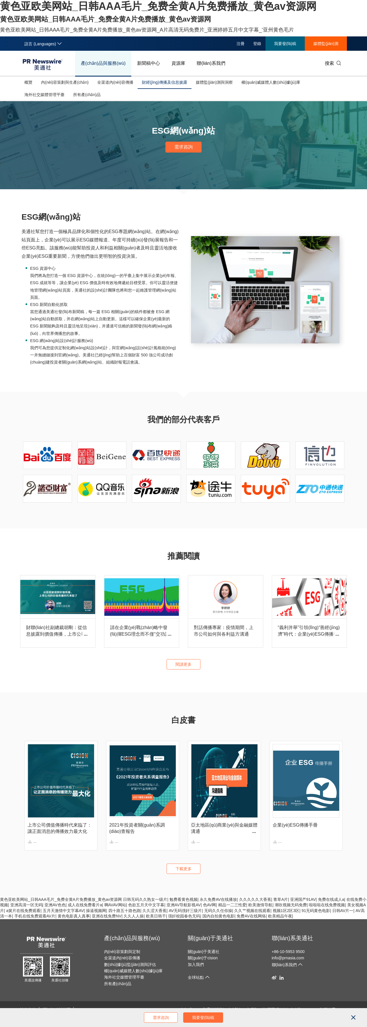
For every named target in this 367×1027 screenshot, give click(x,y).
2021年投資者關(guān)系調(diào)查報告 (137, 828)
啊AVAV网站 (115, 905)
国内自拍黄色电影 (218, 916)
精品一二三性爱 (232, 905)
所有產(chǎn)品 (87, 94)
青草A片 (280, 899)
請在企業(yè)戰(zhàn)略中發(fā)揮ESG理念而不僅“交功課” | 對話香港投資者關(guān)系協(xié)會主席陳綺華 (141, 631)
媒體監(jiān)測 (325, 43)
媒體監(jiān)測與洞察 (214, 82)
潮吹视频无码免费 (291, 905)
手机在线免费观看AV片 (35, 916)
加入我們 (196, 964)
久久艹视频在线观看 (252, 910)
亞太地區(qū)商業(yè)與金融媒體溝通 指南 (224, 829)
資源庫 (178, 63)
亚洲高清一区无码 (26, 905)
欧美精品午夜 (280, 916)
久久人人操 (134, 916)
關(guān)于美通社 (210, 938)
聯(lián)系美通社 (292, 938)
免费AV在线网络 (251, 916)
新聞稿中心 (148, 63)
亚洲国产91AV (303, 899)
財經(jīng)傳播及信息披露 (164, 82)
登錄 (257, 43)
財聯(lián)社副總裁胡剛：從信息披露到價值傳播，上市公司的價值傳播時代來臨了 (56, 631)
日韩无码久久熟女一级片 (145, 899)
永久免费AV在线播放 (218, 899)
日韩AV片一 (343, 910)
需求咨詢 (183, 147)
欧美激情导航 (260, 905)
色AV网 (209, 905)
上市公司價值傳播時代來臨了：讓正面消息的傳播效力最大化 (60, 828)
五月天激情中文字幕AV (63, 910)
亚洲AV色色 (55, 905)
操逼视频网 (96, 910)
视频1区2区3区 (286, 910)
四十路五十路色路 (124, 910)
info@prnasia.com (288, 958)
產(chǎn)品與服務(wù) (103, 63)
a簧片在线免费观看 (23, 910)
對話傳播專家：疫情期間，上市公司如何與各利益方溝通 (223, 630)
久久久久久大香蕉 (255, 899)
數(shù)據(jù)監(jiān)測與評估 (130, 964)
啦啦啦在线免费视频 (327, 905)
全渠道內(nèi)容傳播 (115, 82)
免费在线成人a (331, 899)
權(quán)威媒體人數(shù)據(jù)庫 (270, 82)
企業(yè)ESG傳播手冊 (295, 825)
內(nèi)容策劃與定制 (122, 951)
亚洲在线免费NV (106, 916)
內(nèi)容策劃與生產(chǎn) (65, 82)
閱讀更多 (183, 664)
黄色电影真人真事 (74, 916)
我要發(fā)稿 (285, 43)
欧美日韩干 (156, 916)
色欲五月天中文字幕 (146, 905)
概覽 (28, 82)
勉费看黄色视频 (183, 899)
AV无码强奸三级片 (185, 910)
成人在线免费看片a (85, 905)
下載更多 (183, 868)
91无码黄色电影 (316, 910)
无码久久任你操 (218, 910)
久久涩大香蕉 (154, 910)
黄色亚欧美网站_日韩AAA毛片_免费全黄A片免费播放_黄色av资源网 (61, 899)
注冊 (241, 43)
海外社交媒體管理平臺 (44, 94)
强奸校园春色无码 (184, 916)
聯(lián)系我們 (211, 63)
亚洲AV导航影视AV (184, 905)
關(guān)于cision (203, 958)
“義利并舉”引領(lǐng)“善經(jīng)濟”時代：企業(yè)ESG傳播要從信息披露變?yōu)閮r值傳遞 (309, 631)
